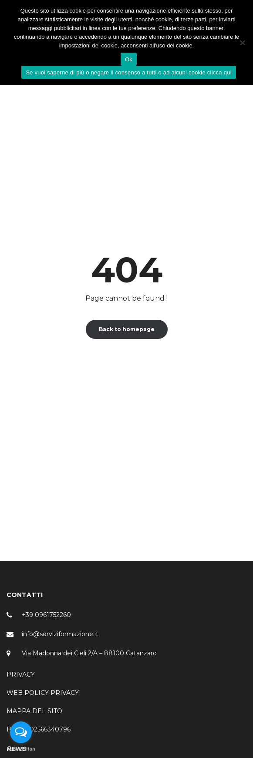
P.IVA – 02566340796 (39, 729)
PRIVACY (21, 674)
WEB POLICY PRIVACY (43, 693)
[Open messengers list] (21, 732)
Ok (128, 59)
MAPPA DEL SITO (34, 711)
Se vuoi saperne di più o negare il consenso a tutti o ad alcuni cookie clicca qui (129, 72)
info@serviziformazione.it (60, 634)
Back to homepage (127, 329)
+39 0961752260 (46, 615)
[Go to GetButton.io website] (21, 749)
